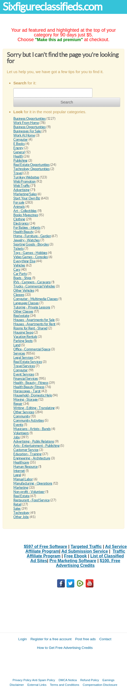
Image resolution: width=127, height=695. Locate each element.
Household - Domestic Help (32, 395)
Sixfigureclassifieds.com (52, 7)
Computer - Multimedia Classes (35, 299)
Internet (19, 471)
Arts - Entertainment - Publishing (36, 446)
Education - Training (27, 454)
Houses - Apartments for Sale (34, 320)
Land (16, 345)
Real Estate (21, 496)
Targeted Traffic (86, 546)
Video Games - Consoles (30, 257)
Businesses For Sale (27, 131)
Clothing (19, 219)
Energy (18, 148)
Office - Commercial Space (31, 349)
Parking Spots (23, 341)
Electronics (21, 223)
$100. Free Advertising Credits (88, 563)
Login (22, 639)
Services (19, 353)
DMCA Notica (68, 680)
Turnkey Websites (26, 177)
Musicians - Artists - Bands (32, 429)
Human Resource (25, 467)
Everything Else (24, 261)
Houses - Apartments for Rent (34, 324)
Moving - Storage (25, 399)
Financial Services (25, 379)
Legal (17, 475)
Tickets (18, 249)
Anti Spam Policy (43, 680)
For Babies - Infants (26, 228)
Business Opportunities (29, 119)
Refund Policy (89, 680)
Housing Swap (23, 332)
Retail (17, 504)
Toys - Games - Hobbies (30, 253)
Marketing (20, 488)
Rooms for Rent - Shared (30, 328)
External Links (36, 684)
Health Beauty (23, 232)
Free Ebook (75, 556)
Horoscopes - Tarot (27, 391)
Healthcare (21, 462)
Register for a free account (50, 639)
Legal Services (23, 358)
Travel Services (24, 366)
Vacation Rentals (25, 337)
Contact (105, 639)
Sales (17, 509)
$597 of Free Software (45, 546)
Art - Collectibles (25, 211)
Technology (21, 513)
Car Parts (20, 274)
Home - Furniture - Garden (32, 236)
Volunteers (21, 433)
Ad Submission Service (84, 551)
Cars (16, 270)
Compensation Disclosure (100, 684)
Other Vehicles (23, 290)
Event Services (23, 374)
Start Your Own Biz (26, 198)
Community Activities (28, 420)
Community (21, 416)
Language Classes (26, 303)
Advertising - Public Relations (33, 441)
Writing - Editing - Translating (34, 408)
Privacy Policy (22, 680)
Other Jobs (21, 517)
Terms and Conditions (64, 684)
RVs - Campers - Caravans (32, 282)
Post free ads (85, 639)
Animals (19, 207)
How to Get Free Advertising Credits (65, 648)
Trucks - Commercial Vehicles (34, 286)
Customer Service (25, 450)
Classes (18, 295)
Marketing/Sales (25, 194)
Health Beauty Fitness (29, 387)
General (19, 152)
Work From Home (26, 123)
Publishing (20, 160)
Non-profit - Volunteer (29, 492)
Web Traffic (21, 186)
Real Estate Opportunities (31, 165)
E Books (19, 144)
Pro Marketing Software (72, 560)
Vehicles (19, 265)
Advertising (21, 190)
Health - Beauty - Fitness (30, 383)
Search (66, 102)
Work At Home (24, 135)
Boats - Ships (22, 278)
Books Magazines (25, 215)
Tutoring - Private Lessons (31, 307)
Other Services (23, 412)
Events (18, 425)
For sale (18, 202)
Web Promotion (24, 181)
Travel (18, 173)
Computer (20, 140)
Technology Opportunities (31, 169)
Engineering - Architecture (31, 458)
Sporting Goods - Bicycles (31, 244)
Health (18, 156)
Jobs (16, 437)
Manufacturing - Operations (32, 483)
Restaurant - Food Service (31, 500)
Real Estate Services (27, 362)
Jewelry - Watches (26, 240)
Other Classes (23, 311)
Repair (18, 404)
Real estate (21, 316)
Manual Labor (23, 479)
